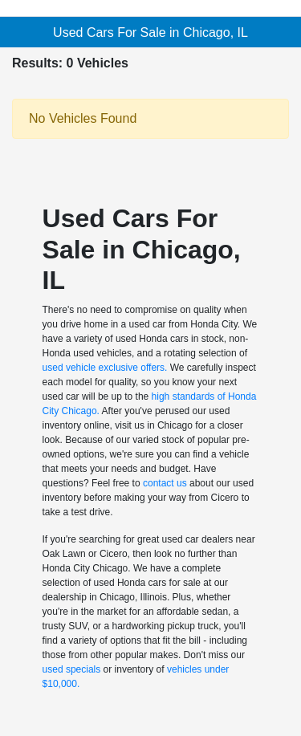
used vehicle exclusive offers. (105, 367)
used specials (72, 669)
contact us (165, 483)
